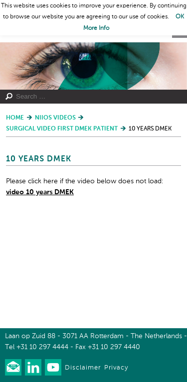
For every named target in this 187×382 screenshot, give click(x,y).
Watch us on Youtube (53, 367)
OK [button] (180, 17)
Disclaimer (83, 368)
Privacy (116, 368)
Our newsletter (13, 367)
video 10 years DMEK (40, 192)
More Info (96, 28)
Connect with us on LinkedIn (33, 367)
